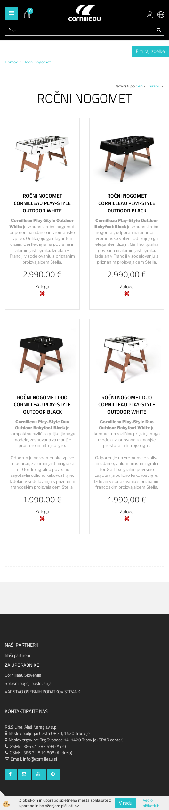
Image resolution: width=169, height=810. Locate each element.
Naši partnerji (17, 655)
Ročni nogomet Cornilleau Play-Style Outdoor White (42, 203)
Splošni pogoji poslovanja (28, 683)
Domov (11, 62)
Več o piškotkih (151, 803)
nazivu (156, 86)
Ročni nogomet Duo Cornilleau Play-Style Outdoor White (126, 404)
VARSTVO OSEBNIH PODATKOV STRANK (42, 691)
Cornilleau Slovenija (23, 675)
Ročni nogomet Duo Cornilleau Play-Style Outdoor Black (42, 404)
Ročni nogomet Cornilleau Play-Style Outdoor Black (126, 203)
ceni (141, 86)
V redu (125, 803)
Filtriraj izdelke (150, 51)
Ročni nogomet (37, 62)
